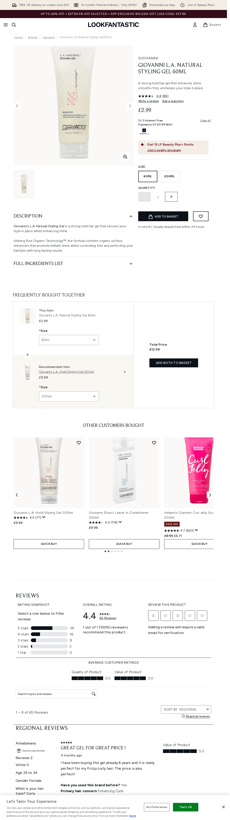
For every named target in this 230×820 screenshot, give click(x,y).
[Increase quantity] (171, 197)
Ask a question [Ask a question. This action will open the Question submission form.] (173, 101)
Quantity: (147, 188)
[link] (195, 25)
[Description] (73, 216)
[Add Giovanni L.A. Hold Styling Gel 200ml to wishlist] (79, 443)
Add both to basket (174, 363)
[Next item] (210, 494)
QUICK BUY (49, 544)
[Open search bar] (13, 24)
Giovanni (49, 37)
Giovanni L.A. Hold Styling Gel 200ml (43, 513)
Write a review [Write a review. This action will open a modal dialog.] (148, 101)
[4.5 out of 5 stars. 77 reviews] (27, 517)
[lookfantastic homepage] (113, 24)
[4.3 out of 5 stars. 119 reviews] (103, 522)
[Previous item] (17, 494)
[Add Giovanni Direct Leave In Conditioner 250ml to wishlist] (154, 443)
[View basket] (212, 25)
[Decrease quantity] (144, 197)
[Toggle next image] (130, 106)
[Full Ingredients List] (73, 263)
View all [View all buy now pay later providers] (205, 120)
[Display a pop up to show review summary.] (44, 517)
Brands (33, 37)
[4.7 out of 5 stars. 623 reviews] (179, 530)
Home (18, 37)
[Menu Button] (5, 24)
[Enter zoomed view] (125, 157)
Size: (142, 167)
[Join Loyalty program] (177, 150)
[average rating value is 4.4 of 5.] (150, 96)
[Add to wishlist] (200, 216)
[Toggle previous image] (17, 106)
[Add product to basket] (163, 216)
